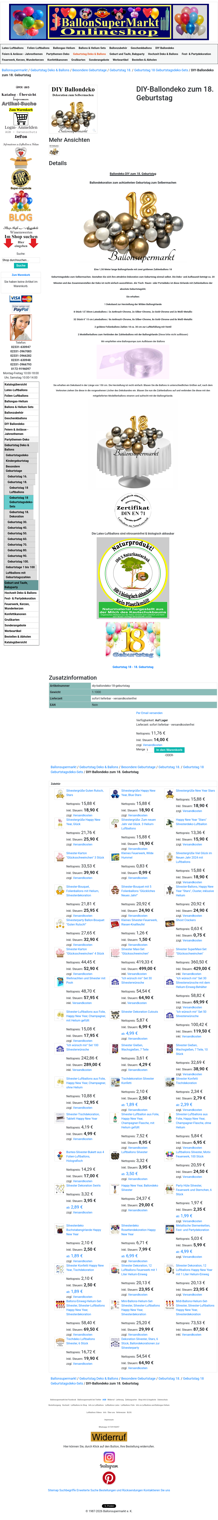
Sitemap (53, 1490)
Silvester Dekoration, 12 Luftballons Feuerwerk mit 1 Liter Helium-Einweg (139, 1270)
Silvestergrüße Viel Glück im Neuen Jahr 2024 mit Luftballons (194, 857)
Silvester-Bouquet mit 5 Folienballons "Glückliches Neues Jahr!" (138, 891)
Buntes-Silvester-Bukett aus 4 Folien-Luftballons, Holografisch (85, 1156)
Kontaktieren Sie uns (157, 1490)
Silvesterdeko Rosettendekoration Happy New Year (138, 1230)
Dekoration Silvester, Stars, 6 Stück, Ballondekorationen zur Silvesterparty (140, 1343)
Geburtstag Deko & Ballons (50, 70)
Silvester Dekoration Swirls (83, 1185)
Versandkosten (152, 745)
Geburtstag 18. (120, 70)
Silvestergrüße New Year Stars (195, 790)
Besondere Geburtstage (89, 70)
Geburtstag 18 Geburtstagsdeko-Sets (161, 70)
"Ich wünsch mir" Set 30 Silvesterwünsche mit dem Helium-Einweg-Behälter (193, 983)
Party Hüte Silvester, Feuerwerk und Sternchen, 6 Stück (194, 1190)
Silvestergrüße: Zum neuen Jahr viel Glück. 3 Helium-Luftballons (138, 824)
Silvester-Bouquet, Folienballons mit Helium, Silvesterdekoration (82, 891)
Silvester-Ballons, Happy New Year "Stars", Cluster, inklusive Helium (195, 891)
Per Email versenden (149, 713)
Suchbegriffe (67, 1490)
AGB (104, 1400)
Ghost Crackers (186, 920)
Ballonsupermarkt (15, 70)
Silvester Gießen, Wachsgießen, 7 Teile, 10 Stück (192, 1049)
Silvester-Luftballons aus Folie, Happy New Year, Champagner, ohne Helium (86, 1083)
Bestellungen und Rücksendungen (121, 1490)
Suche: (21, 253)
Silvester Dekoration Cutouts (139, 1011)
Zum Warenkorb (21, 274)
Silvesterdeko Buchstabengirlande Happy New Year (83, 1230)
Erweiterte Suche (87, 1490)
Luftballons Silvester (134, 1152)
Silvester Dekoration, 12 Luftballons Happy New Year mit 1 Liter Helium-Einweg (194, 1270)
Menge (140, 749)
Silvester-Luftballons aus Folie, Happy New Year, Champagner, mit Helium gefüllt (86, 1016)
